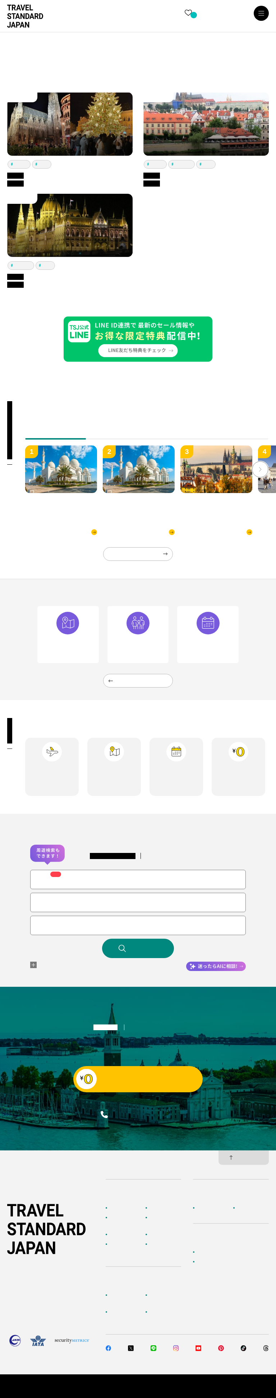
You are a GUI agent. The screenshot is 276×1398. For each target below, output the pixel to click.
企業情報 (206, 1207)
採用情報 (246, 1207)
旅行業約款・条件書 (249, 1386)
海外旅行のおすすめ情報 (126, 1247)
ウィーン (21, 164)
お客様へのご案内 (126, 1298)
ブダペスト (183, 164)
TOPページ (121, 1207)
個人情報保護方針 (204, 1386)
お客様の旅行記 (165, 1244)
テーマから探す (125, 1234)
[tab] (116, 434)
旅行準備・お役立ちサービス (126, 1315)
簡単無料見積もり (214, 1251)
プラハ (43, 164)
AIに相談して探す (126, 1221)
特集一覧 (158, 1234)
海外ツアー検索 (165, 1207)
